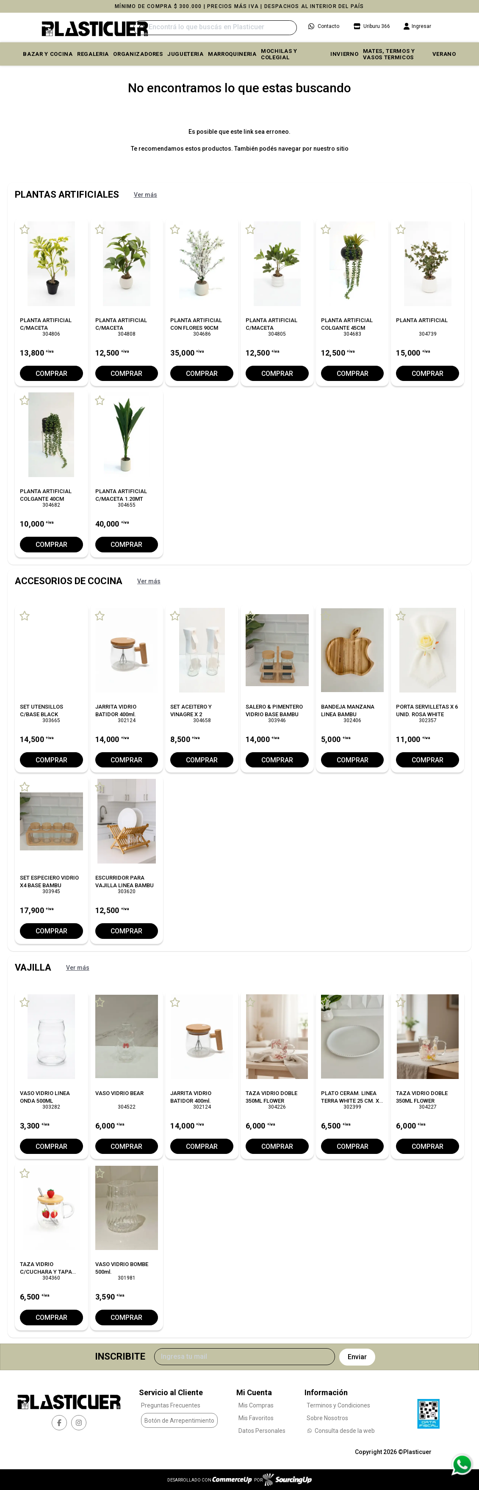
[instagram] (78, 1422)
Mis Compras (256, 1405)
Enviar (357, 1356)
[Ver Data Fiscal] (428, 1411)
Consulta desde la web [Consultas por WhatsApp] (341, 1430)
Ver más (145, 194)
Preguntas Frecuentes (170, 1405)
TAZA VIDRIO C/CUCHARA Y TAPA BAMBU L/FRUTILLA (46, 1272)
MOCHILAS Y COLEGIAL (279, 54)
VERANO (444, 54)
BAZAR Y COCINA (47, 54)
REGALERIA (93, 54)
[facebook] (59, 1422)
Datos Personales (261, 1430)
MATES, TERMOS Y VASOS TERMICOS (389, 54)
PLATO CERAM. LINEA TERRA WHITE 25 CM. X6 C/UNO (351, 1100)
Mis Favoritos (256, 1418)
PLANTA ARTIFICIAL (422, 320)
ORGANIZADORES (138, 54)
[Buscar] (215, 27)
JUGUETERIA (185, 54)
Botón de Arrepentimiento (179, 1420)
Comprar (51, 374)
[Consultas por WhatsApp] (462, 1464)
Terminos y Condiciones (338, 1405)
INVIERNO (344, 54)
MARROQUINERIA (232, 54)
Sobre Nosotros (327, 1418)
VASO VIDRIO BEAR (119, 1093)
